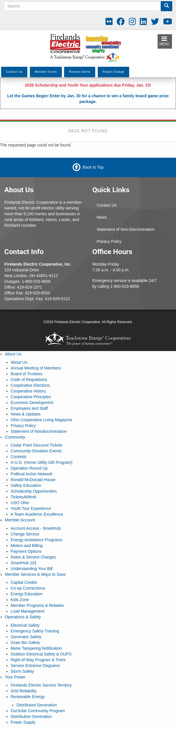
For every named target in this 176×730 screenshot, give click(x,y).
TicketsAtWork (23, 497)
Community (15, 437)
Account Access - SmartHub (36, 528)
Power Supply (23, 722)
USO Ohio (20, 502)
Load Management (27, 611)
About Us (13, 354)
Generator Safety (26, 636)
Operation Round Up (29, 468)
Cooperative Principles (31, 396)
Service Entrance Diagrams (35, 665)
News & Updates (26, 414)
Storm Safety (22, 671)
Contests (18, 456)
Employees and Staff (29, 408)
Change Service (25, 534)
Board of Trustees (27, 373)
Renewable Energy (28, 696)
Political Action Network (32, 474)
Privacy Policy (109, 241)
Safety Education (26, 485)
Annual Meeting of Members (36, 368)
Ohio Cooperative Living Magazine (41, 420)
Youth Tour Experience (31, 508)
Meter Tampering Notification (36, 648)
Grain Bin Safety (25, 642)
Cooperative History (28, 391)
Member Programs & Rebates (37, 605)
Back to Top (93, 167)
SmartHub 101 (24, 563)
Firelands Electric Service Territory (41, 685)
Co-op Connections (28, 588)
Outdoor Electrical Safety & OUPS (41, 654)
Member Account (20, 520)
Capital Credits (24, 582)
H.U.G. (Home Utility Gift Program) (41, 462)
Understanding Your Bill (32, 568)
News (102, 217)
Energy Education (27, 594)
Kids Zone (20, 599)
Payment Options (26, 551)
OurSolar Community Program (38, 710)
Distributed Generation (36, 705)
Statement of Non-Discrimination (126, 229)
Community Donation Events (36, 451)
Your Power (15, 677)
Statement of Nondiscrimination (39, 431)
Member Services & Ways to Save (35, 574)
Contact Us (106, 205)
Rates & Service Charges (33, 557)
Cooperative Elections (30, 385)
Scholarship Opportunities (34, 491)
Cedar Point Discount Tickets (36, 445)
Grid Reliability (24, 691)
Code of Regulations (29, 379)
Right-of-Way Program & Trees (38, 659)
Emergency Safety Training (35, 631)
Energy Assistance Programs (36, 540)
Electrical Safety (25, 625)
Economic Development (32, 402)
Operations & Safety (23, 617)
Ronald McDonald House (33, 479)
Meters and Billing (27, 545)
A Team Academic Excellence (37, 514)
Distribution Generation (31, 716)
